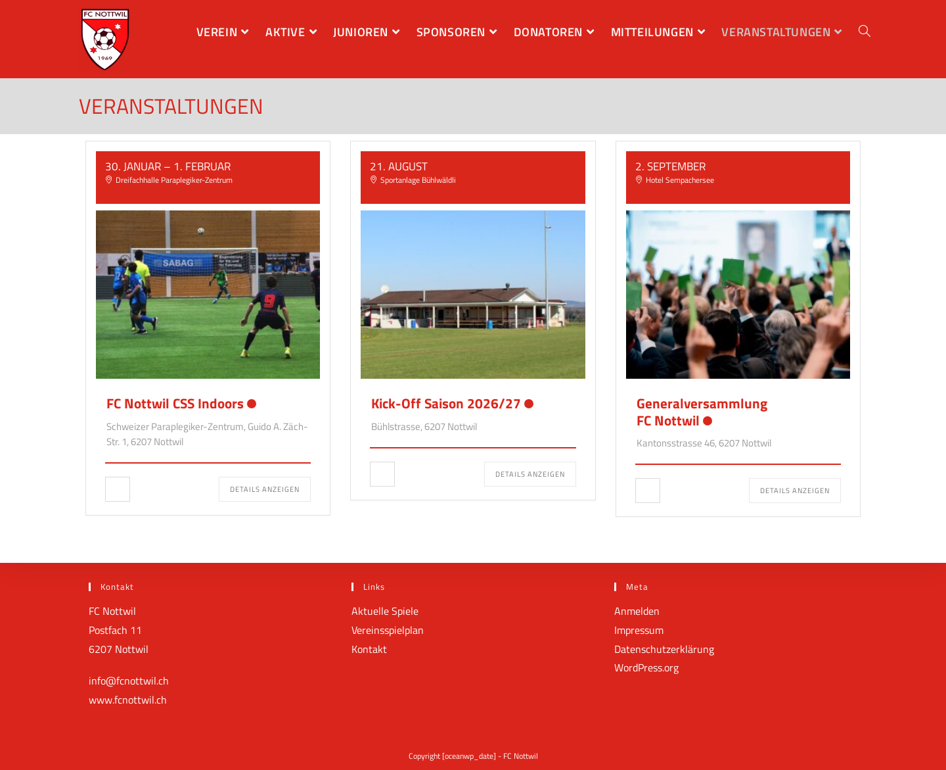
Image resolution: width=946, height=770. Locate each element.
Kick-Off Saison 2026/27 (446, 403)
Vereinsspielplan (387, 630)
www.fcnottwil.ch (128, 700)
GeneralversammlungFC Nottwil (702, 411)
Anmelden (637, 611)
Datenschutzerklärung (664, 649)
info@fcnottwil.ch (129, 680)
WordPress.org (646, 667)
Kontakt (369, 649)
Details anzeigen (265, 489)
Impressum (639, 630)
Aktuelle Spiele (384, 611)
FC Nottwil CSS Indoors (175, 403)
